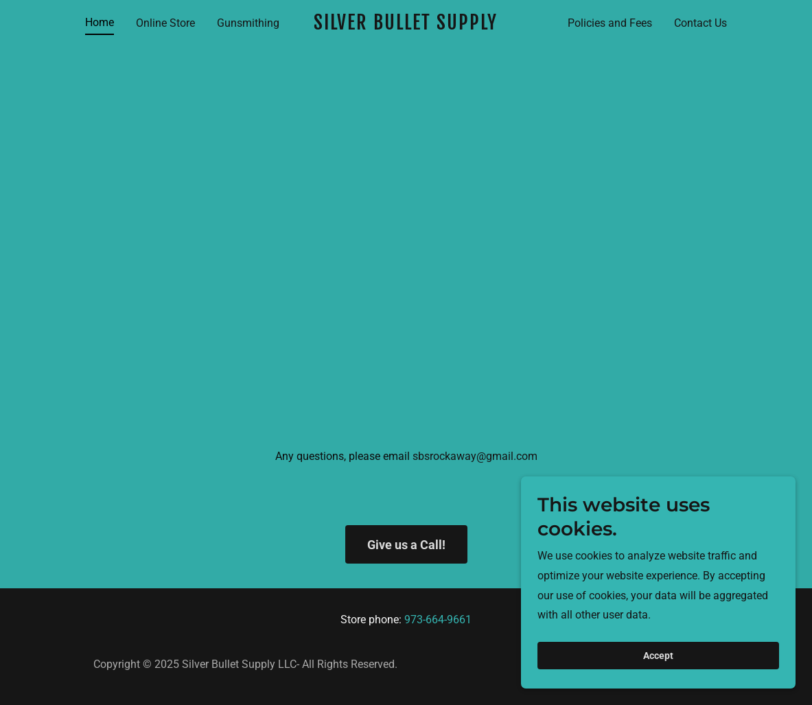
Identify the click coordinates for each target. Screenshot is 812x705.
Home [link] (99, 22)
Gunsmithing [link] (248, 23)
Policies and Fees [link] (610, 23)
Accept (658, 665)
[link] (406, 25)
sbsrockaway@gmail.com (475, 456)
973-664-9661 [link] (438, 619)
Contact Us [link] (700, 23)
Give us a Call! (406, 545)
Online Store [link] (165, 23)
